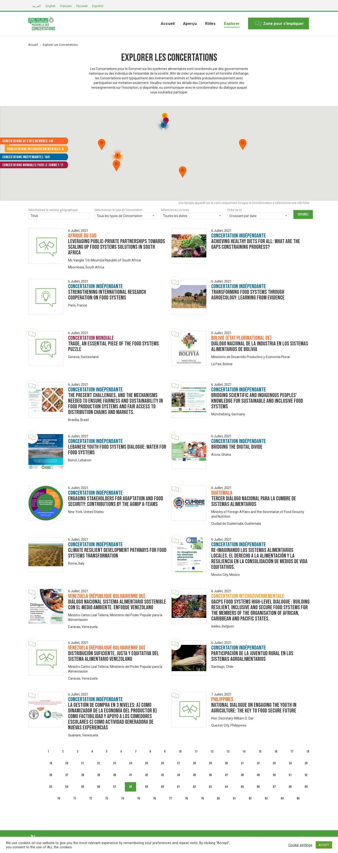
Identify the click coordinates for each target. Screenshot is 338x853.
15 (259, 752)
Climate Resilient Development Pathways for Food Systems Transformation (117, 553)
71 (74, 798)
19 (50, 763)
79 (202, 798)
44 (178, 775)
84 (282, 798)
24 (130, 763)
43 (162, 775)
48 (242, 775)
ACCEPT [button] (324, 845)
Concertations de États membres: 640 (27, 141)
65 (242, 787)
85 (298, 798)
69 (306, 787)
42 (146, 775)
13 (228, 752)
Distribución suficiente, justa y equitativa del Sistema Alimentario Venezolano (113, 656)
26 (162, 763)
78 (186, 798)
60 (162, 787)
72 (90, 798)
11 (196, 752)
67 (274, 787)
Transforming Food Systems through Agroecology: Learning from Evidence (247, 295)
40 (114, 775)
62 (194, 787)
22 (98, 763)
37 (66, 775)
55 (82, 787)
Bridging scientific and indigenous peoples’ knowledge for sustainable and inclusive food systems (257, 401)
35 (306, 763)
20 (66, 763)
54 (66, 787)
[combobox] (125, 215)
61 (178, 787)
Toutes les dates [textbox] (175, 216)
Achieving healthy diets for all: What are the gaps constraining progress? (255, 244)
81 (234, 798)
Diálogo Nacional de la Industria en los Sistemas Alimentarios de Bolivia (259, 346)
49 (258, 775)
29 (210, 763)
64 (226, 787)
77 (170, 798)
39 (98, 775)
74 (122, 798)
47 (226, 775)
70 (58, 798)
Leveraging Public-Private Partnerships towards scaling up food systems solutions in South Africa (116, 247)
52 (306, 775)
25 (146, 763)
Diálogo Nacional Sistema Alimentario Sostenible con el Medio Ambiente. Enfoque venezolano (117, 604)
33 (274, 763)
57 (114, 787)
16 (275, 752)
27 (178, 763)
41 (130, 775)
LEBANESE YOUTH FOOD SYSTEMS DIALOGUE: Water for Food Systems (117, 450)
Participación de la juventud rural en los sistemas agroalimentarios (252, 656)
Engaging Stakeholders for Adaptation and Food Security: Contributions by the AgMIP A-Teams (115, 501)
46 (210, 775)
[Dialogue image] (45, 246)
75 (138, 798)
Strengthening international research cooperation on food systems (107, 295)
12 (212, 752)
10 (180, 752)
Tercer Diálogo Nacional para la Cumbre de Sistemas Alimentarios (253, 501)
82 (250, 798)
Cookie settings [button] (300, 845)
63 (210, 787)
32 (258, 763)
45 (194, 775)
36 (50, 775)
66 (258, 787)
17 (291, 752)
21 (82, 763)
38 (82, 775)
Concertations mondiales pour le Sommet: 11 (32, 165)
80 (218, 798)
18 (307, 752)
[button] (182, 173)
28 (194, 763)
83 (266, 798)
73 (106, 798)
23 (114, 763)
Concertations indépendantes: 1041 (26, 157)
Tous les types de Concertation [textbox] (119, 216)
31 (242, 763)
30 (226, 763)
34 (290, 763)
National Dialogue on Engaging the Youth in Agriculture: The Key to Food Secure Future (253, 708)
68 (290, 787)
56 (98, 787)
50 (274, 775)
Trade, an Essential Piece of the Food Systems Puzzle (113, 346)
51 (290, 775)
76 (154, 798)
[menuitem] (168, 23)
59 (146, 787)
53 (50, 787)
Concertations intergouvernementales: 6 (35, 149)
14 (243, 752)
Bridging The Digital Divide (236, 447)
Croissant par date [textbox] (243, 216)
